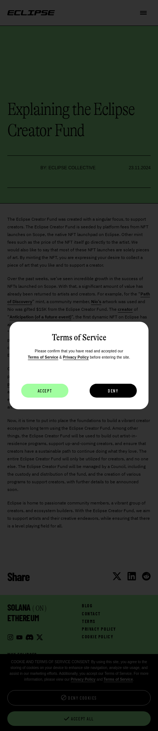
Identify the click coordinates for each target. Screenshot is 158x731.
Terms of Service (43, 357)
